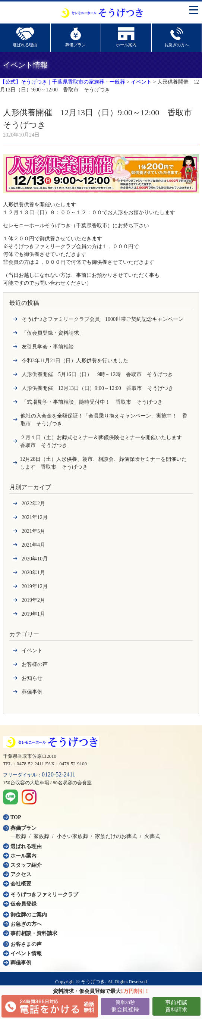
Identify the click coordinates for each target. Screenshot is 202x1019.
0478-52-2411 (30, 763)
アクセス (20, 874)
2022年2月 (33, 503)
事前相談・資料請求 (33, 933)
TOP (15, 817)
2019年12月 (35, 586)
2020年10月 (35, 559)
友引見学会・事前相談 (48, 347)
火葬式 (152, 836)
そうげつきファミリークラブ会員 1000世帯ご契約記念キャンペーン (102, 319)
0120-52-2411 (58, 774)
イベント (32, 650)
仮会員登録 (125, 1006)
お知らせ (32, 678)
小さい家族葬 (72, 836)
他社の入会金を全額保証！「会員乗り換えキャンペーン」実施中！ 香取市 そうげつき (103, 419)
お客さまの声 (26, 944)
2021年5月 (33, 531)
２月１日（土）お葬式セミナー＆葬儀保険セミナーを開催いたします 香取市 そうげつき (103, 441)
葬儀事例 (32, 692)
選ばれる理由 (26, 846)
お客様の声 (35, 664)
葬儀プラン (23, 828)
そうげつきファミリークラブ (44, 894)
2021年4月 (33, 545)
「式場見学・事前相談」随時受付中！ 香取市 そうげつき (92, 402)
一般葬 (18, 836)
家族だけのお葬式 (116, 836)
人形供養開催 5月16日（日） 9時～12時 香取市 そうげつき (97, 374)
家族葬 (41, 836)
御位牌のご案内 (28, 915)
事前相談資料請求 (176, 1006)
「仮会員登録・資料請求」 (53, 333)
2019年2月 (33, 600)
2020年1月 (33, 572)
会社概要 (20, 884)
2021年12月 (35, 517)
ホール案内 (23, 856)
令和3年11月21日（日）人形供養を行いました (75, 360)
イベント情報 (26, 953)
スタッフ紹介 (26, 865)
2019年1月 (33, 614)
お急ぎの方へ (26, 924)
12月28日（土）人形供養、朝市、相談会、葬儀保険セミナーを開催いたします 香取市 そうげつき (103, 463)
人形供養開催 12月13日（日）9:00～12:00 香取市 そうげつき (97, 388)
